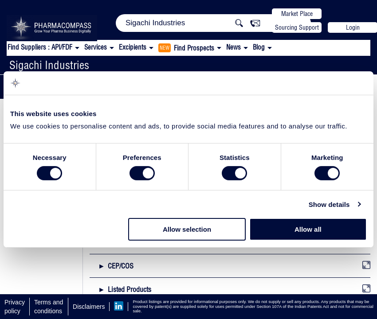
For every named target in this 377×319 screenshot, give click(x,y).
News (233, 47)
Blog (259, 47)
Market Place (297, 14)
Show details (329, 204)
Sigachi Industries (49, 65)
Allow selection (187, 229)
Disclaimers (89, 306)
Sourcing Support (297, 27)
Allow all (308, 229)
